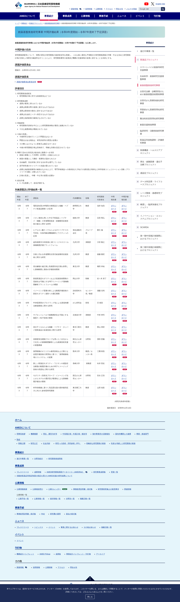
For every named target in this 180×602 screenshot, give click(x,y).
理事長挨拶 (21, 434)
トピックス (38, 527)
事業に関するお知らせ (69, 527)
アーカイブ (100, 554)
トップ (17, 23)
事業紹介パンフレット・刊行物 (78, 554)
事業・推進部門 (142, 434)
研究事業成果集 (99, 472)
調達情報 (76, 9)
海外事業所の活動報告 (101, 434)
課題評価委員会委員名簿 (29, 82)
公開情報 (99, 9)
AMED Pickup (45, 554)
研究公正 (34, 443)
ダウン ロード (124, 208)
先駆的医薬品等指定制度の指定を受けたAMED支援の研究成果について (44, 476)
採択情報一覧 (55, 499)
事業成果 (19, 465)
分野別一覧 (70, 499)
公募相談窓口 (37, 489)
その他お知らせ (90, 527)
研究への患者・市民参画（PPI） (68, 443)
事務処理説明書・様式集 (82, 489)
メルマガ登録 (131, 9)
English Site (160, 4)
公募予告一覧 (23, 499)
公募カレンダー (57, 489)
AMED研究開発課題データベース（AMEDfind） (67, 472)
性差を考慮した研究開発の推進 (123, 443)
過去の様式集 (71, 514)
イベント (51, 527)
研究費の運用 (55, 514)
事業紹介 (24, 23)
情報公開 (21, 443)
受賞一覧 (114, 472)
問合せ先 (119, 9)
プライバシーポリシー (91, 592)
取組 (18, 439)
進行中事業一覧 (23, 459)
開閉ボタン (138, 60)
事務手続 (19, 507)
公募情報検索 (22, 489)
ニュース (19, 521)
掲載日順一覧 (85, 499)
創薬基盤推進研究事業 (52, 23)
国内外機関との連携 (123, 434)
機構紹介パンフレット (25, 554)
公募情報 (19, 483)
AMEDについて (23, 427)
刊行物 (18, 547)
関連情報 (127, 489)
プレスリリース (23, 472)
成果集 (58, 554)
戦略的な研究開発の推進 (96, 443)
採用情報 (88, 9)
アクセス (109, 9)
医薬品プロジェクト (36, 23)
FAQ (43, 514)
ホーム (18, 420)
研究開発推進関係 (55, 459)
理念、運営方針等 (50, 434)
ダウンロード (113, 208)
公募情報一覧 (39, 499)
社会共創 (46, 443)
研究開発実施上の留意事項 (108, 489)
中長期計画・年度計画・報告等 (74, 434)
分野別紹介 (38, 459)
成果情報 (37, 472)
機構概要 (34, 434)
